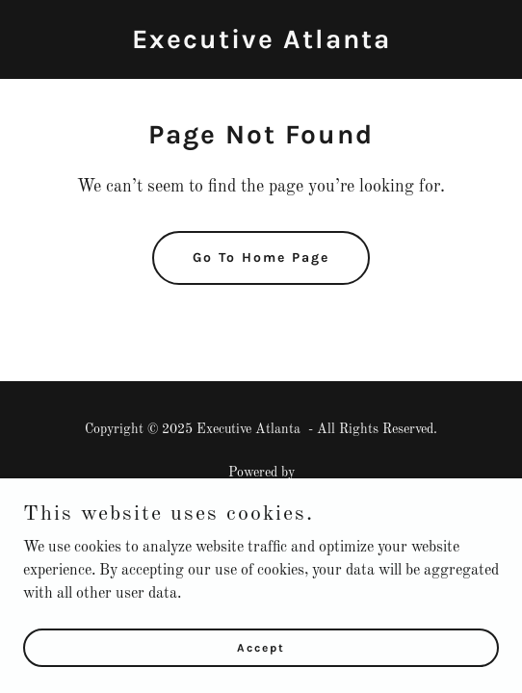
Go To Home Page (261, 257)
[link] (261, 44)
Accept (261, 647)
